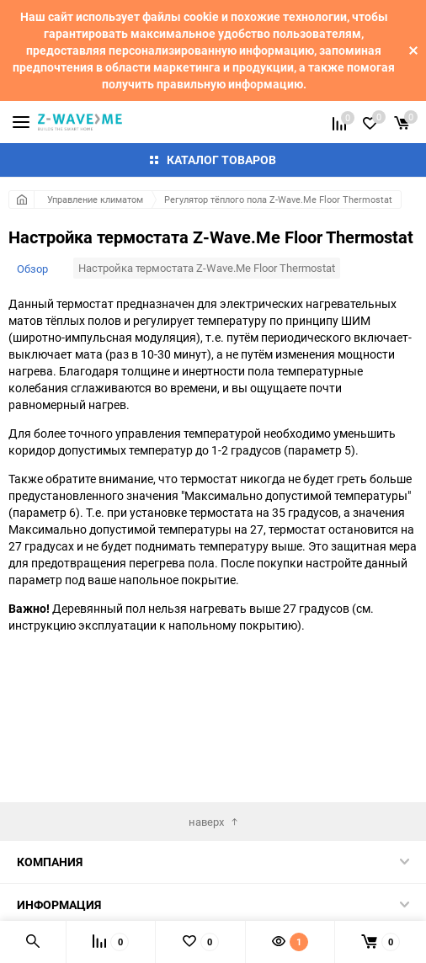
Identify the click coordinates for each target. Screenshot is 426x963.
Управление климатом (95, 199)
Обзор (32, 268)
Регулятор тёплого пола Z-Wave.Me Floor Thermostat (278, 199)
